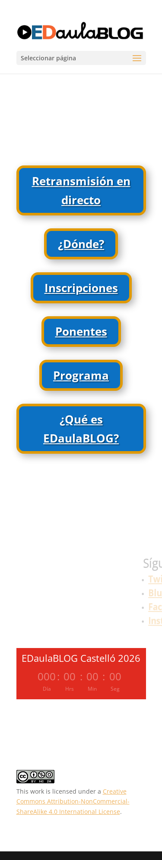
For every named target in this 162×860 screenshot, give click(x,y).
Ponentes (81, 331)
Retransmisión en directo (81, 190)
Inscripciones (81, 288)
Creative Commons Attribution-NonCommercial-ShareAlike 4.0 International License (73, 801)
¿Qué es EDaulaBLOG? (81, 428)
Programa (81, 375)
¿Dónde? (81, 244)
